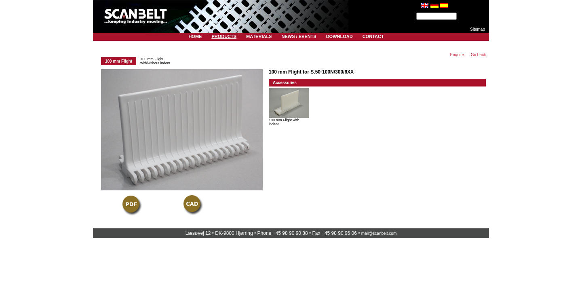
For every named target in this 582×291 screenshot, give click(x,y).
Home (195, 36)
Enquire (457, 55)
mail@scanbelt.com (378, 233)
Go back (478, 55)
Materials (259, 36)
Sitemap (477, 29)
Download (339, 36)
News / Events (298, 36)
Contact (373, 36)
